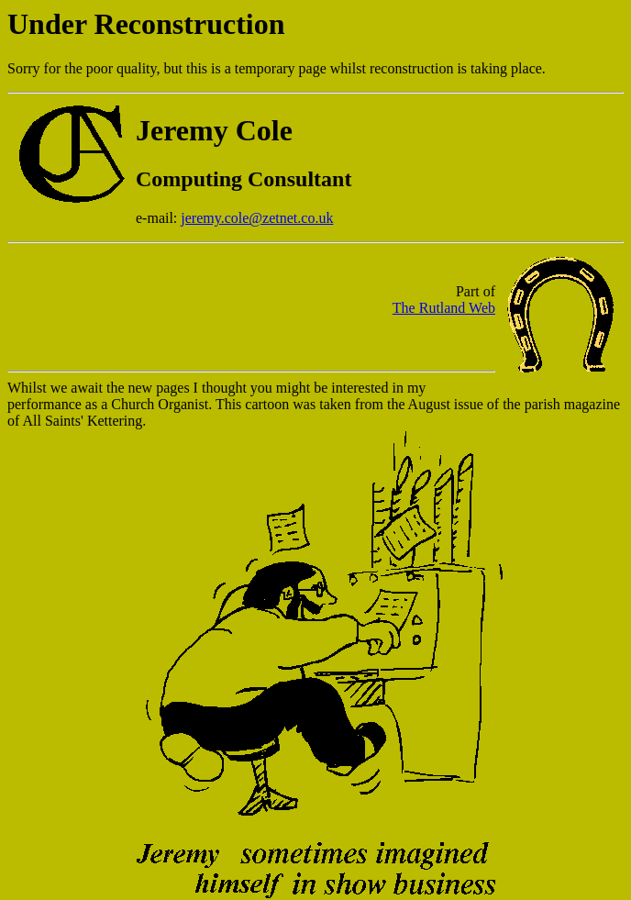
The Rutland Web (444, 310)
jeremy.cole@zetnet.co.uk (257, 218)
